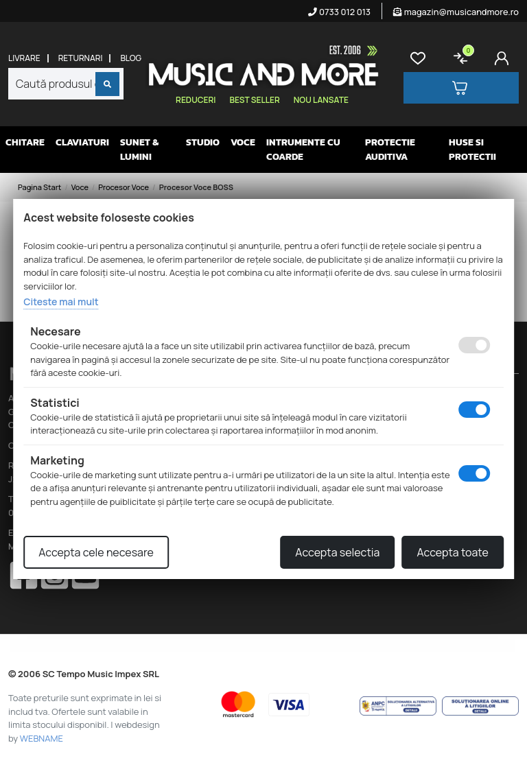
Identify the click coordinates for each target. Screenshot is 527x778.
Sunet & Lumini (139, 149)
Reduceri (195, 100)
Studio (203, 142)
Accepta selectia (337, 552)
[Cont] (504, 58)
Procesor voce (123, 187)
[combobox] (66, 83)
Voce (243, 142)
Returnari (80, 58)
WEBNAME (41, 738)
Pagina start (39, 187)
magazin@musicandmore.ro (456, 11)
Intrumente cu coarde (303, 149)
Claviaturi (82, 142)
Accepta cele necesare (96, 552)
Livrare (24, 58)
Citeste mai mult (60, 301)
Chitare (25, 142)
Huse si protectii (472, 149)
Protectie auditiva (390, 149)
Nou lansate (321, 100)
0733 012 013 (339, 11)
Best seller (254, 100)
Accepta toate (452, 552)
